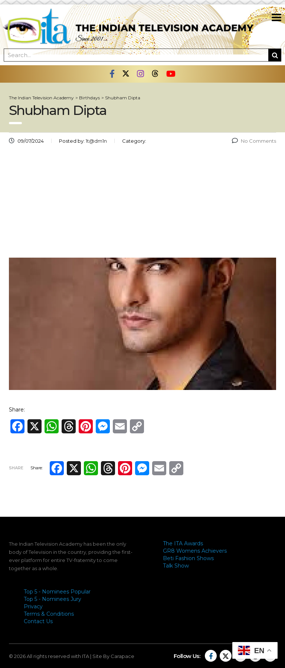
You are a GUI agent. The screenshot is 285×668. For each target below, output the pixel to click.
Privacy (33, 606)
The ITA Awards (183, 543)
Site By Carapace (113, 656)
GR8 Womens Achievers (195, 551)
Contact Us (38, 621)
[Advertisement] (142, 204)
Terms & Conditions (49, 614)
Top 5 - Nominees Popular (57, 591)
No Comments (254, 141)
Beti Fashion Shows (188, 558)
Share (16, 467)
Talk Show (176, 565)
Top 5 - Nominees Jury (52, 599)
